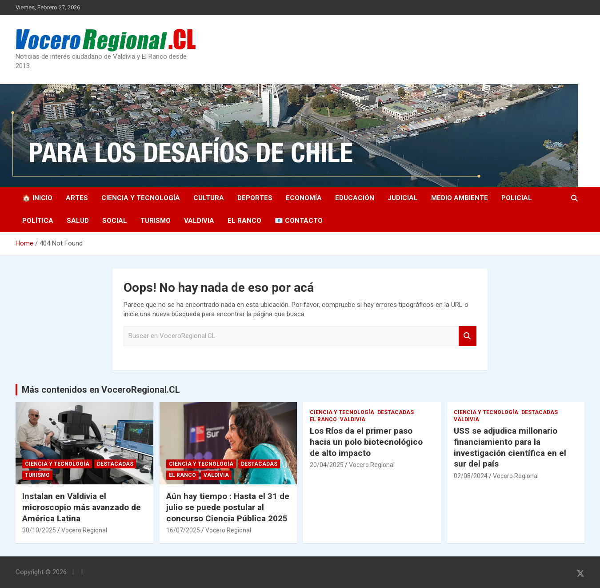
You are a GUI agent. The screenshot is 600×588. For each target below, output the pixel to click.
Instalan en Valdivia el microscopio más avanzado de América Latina (81, 507)
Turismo (155, 221)
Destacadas (115, 464)
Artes (77, 198)
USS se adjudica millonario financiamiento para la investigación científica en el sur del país (510, 447)
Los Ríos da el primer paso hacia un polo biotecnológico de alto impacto (366, 442)
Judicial (403, 198)
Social (114, 221)
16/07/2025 (183, 530)
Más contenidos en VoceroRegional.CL (101, 389)
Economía (304, 198)
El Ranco (244, 221)
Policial (516, 198)
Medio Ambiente (459, 198)
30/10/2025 (39, 530)
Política (37, 221)
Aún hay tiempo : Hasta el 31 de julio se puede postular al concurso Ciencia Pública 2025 (227, 507)
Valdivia (199, 221)
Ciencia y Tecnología (140, 198)
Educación (354, 198)
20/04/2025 (327, 464)
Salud (78, 221)
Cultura (208, 198)
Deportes (254, 198)
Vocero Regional (84, 530)
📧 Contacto (299, 221)
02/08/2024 (471, 475)
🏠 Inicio (37, 198)
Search (467, 336)
